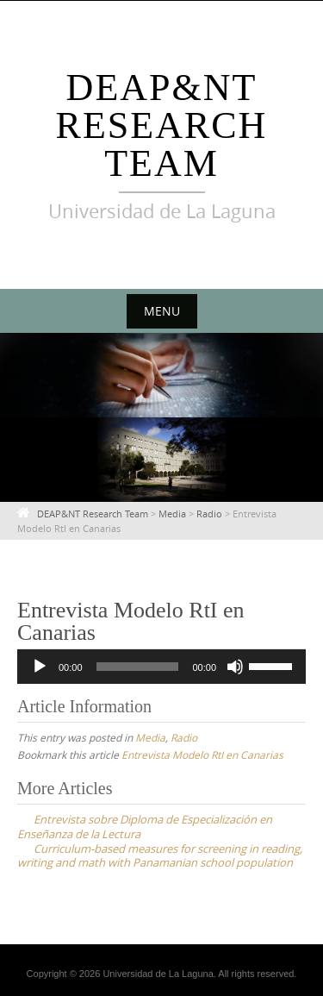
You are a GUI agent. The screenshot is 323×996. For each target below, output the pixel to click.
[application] (161, 666)
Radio (184, 737)
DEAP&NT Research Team (162, 125)
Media (150, 737)
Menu (162, 311)
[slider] (137, 666)
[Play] (39, 666)
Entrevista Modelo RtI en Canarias (202, 754)
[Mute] (235, 666)
